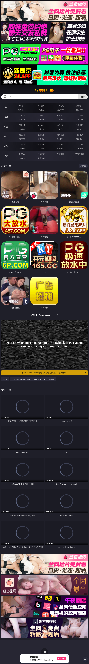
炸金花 (41, 110)
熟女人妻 (22, 119)
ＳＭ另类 (79, 119)
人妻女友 (60, 144)
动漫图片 (79, 135)
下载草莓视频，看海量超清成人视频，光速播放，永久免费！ (54, 372)
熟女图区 (60, 139)
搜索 (83, 97)
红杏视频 (22, 158)
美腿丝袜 (22, 139)
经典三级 (41, 129)
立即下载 (61, 658)
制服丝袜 (22, 129)
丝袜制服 (41, 119)
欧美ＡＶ (60, 115)
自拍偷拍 (41, 115)
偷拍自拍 (41, 125)
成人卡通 (60, 125)
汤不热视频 (79, 154)
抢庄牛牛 (79, 110)
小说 (6, 146)
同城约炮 (22, 154)
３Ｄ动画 (79, 115)
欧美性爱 (79, 125)
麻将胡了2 (22, 110)
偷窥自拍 (22, 135)
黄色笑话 (60, 148)
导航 (6, 156)
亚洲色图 (41, 135)
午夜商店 (41, 154)
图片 (6, 136)
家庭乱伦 (41, 144)
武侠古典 (79, 144)
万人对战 (60, 106)
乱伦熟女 (60, 129)
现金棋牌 (60, 110)
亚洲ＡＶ (22, 115)
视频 (6, 117)
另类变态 (79, 129)
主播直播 (60, 119)
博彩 (6, 107)
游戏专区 (79, 106)
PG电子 (22, 106)
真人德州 (41, 106)
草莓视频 (60, 154)
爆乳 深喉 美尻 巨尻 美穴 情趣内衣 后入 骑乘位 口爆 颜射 (33, 379)
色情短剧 (41, 158)
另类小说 (41, 148)
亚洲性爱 (22, 125)
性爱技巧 (79, 148)
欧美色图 (60, 135)
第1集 (5, 379)
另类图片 (79, 139)
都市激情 (22, 144)
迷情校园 (22, 148)
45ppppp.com (44, 90)
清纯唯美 (41, 139)
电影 (6, 126)
